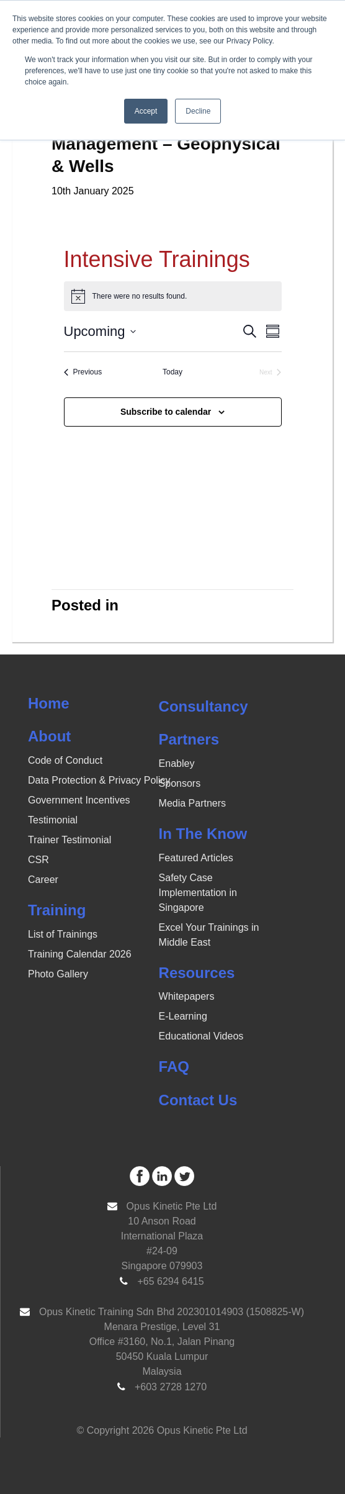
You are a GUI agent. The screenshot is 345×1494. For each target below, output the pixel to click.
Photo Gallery (58, 974)
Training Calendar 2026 (80, 954)
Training (57, 910)
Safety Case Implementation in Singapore (198, 892)
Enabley (177, 763)
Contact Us (198, 1100)
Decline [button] (198, 111)
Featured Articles (196, 858)
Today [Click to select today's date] (172, 372)
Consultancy (203, 706)
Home (48, 703)
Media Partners (192, 803)
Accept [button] (146, 111)
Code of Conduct (65, 760)
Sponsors (180, 783)
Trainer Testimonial (69, 840)
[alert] (173, 296)
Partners (189, 739)
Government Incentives (79, 800)
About (49, 736)
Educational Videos (201, 1036)
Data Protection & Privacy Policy (99, 780)
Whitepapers (187, 996)
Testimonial (53, 820)
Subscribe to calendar (165, 412)
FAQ (174, 1066)
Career (43, 879)
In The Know (203, 833)
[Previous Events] (83, 372)
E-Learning (183, 1016)
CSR (38, 859)
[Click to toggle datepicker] (100, 331)
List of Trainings (62, 934)
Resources (197, 972)
